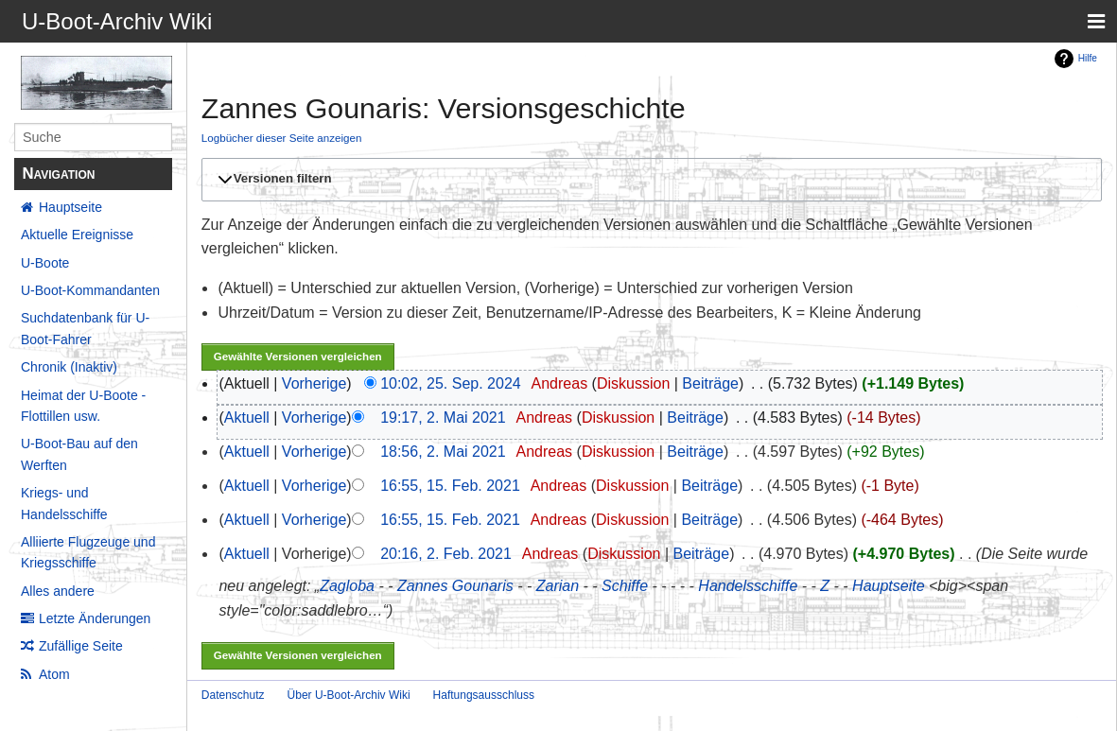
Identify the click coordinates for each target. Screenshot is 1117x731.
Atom (54, 674)
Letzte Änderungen (94, 618)
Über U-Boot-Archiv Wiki (349, 695)
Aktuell (247, 417)
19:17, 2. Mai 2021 (443, 417)
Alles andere (58, 591)
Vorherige (314, 383)
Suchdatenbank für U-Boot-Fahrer (85, 328)
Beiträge (710, 383)
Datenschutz (233, 695)
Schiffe (625, 586)
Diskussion (633, 383)
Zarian (557, 586)
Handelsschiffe (747, 586)
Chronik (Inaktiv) (69, 366)
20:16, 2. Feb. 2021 (446, 554)
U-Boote (45, 262)
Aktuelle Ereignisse (77, 234)
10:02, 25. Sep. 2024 (450, 383)
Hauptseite (70, 207)
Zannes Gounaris (455, 586)
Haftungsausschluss (483, 695)
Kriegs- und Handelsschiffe (64, 503)
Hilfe (1087, 58)
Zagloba (347, 586)
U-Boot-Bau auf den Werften (79, 454)
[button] (649, 180)
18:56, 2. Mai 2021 (443, 452)
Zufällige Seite (81, 645)
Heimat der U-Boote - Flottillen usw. (83, 406)
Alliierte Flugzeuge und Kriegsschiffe (88, 552)
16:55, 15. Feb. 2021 (450, 486)
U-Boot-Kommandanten (90, 290)
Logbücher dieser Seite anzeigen (281, 137)
